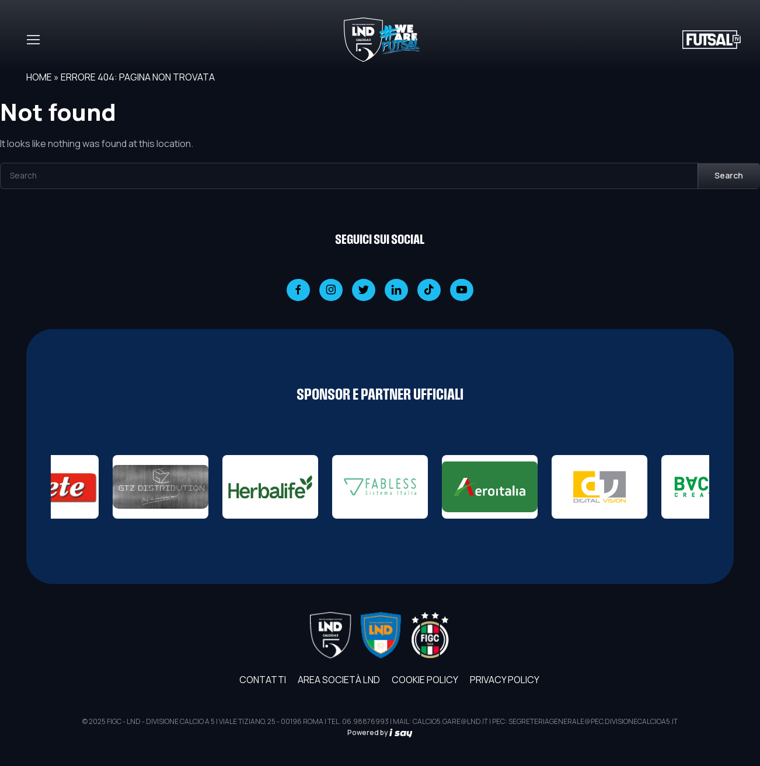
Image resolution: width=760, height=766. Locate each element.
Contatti (262, 679)
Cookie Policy (425, 679)
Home (39, 77)
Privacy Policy (504, 679)
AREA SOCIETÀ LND (339, 679)
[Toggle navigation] (32, 39)
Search (728, 175)
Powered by (380, 732)
